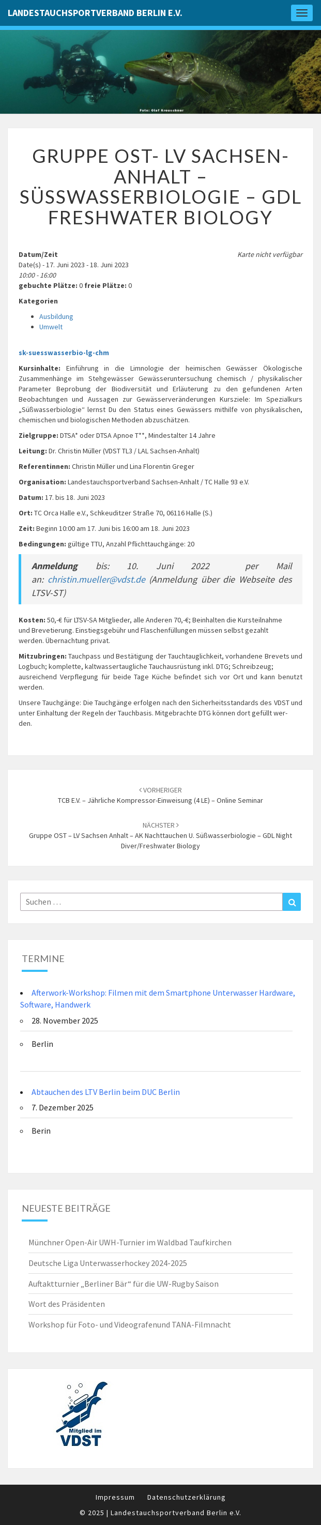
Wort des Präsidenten (66, 1304)
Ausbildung (56, 316)
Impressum (115, 1497)
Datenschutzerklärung (186, 1497)
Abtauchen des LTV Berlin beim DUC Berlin (106, 1092)
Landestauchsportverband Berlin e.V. (95, 13)
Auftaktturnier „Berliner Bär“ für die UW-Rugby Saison (123, 1283)
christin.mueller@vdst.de (96, 579)
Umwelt (51, 326)
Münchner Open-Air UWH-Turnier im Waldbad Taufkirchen (130, 1242)
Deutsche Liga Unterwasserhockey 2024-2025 (107, 1263)
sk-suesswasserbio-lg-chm (64, 352)
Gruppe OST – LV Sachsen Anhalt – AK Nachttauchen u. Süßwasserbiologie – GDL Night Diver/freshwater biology (160, 835)
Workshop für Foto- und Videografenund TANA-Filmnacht (129, 1324)
